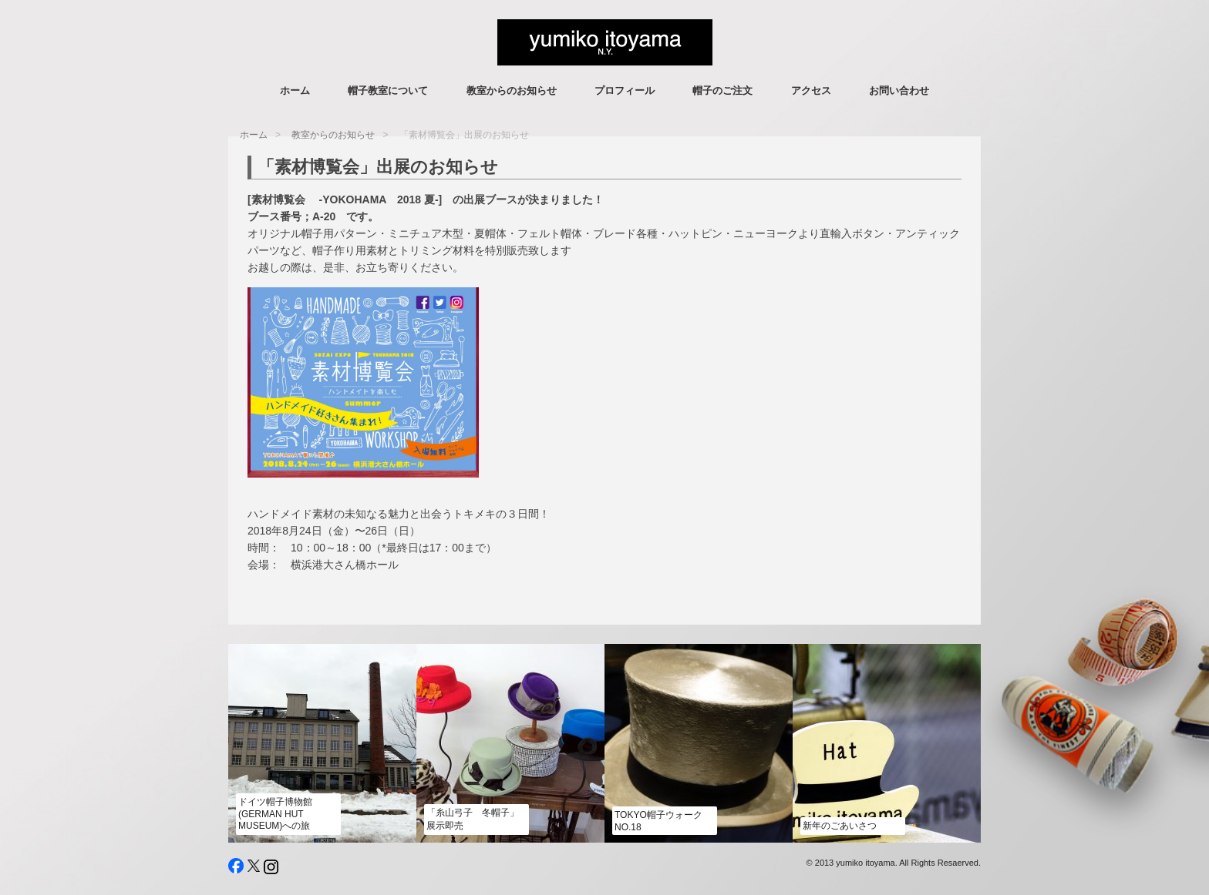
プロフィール (624, 90)
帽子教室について (388, 90)
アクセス (811, 90)
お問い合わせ (899, 90)
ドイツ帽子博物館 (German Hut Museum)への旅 (275, 813)
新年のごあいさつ (840, 825)
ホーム (295, 90)
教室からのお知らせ (511, 90)
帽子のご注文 (722, 90)
